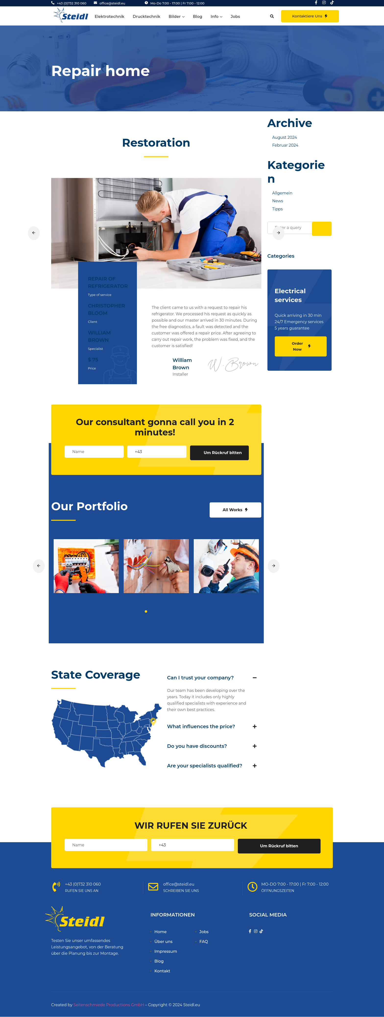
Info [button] (216, 16)
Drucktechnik (146, 16)
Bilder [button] (177, 16)
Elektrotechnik (110, 16)
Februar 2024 (285, 145)
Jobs (235, 16)
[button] (272, 16)
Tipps (277, 209)
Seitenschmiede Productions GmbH (108, 1005)
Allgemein (282, 193)
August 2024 (284, 137)
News (277, 201)
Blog (197, 16)
